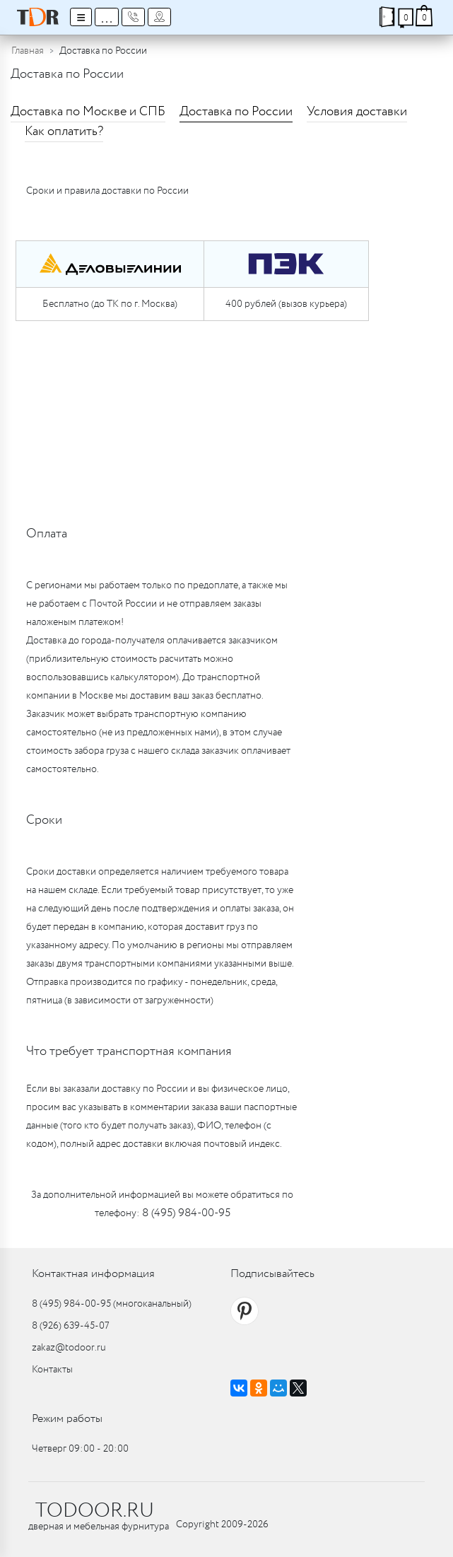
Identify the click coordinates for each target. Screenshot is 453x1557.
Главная (27, 51)
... (106, 17)
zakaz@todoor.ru (69, 1348)
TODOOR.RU (94, 1511)
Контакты (52, 1370)
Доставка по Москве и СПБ (88, 112)
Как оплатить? (64, 131)
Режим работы (67, 1419)
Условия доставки (357, 112)
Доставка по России (236, 112)
